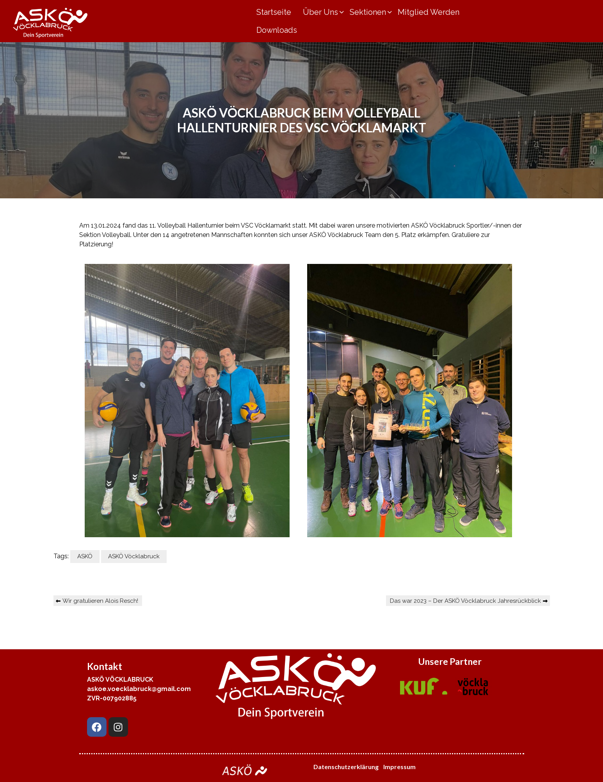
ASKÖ (84, 556)
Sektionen (368, 12)
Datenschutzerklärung (346, 766)
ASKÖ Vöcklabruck (134, 556)
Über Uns (320, 12)
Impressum (400, 766)
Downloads (276, 30)
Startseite (273, 12)
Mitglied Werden (428, 12)
